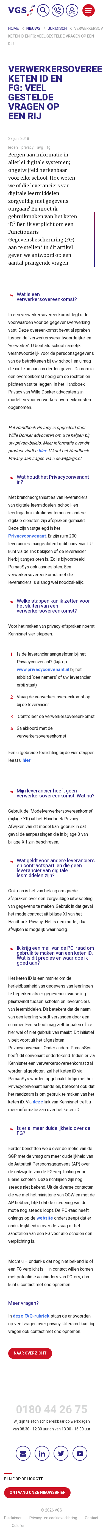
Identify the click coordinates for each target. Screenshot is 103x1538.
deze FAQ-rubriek (31, 1316)
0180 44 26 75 (51, 1411)
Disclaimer (13, 1518)
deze (38, 1102)
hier (42, 451)
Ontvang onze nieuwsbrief (37, 1493)
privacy (27, 147)
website (45, 1218)
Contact (91, 1518)
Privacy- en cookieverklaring (53, 1518)
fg (49, 147)
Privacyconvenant (27, 536)
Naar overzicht (30, 1353)
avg (40, 147)
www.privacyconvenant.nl (43, 669)
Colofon (19, 1526)
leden (13, 147)
